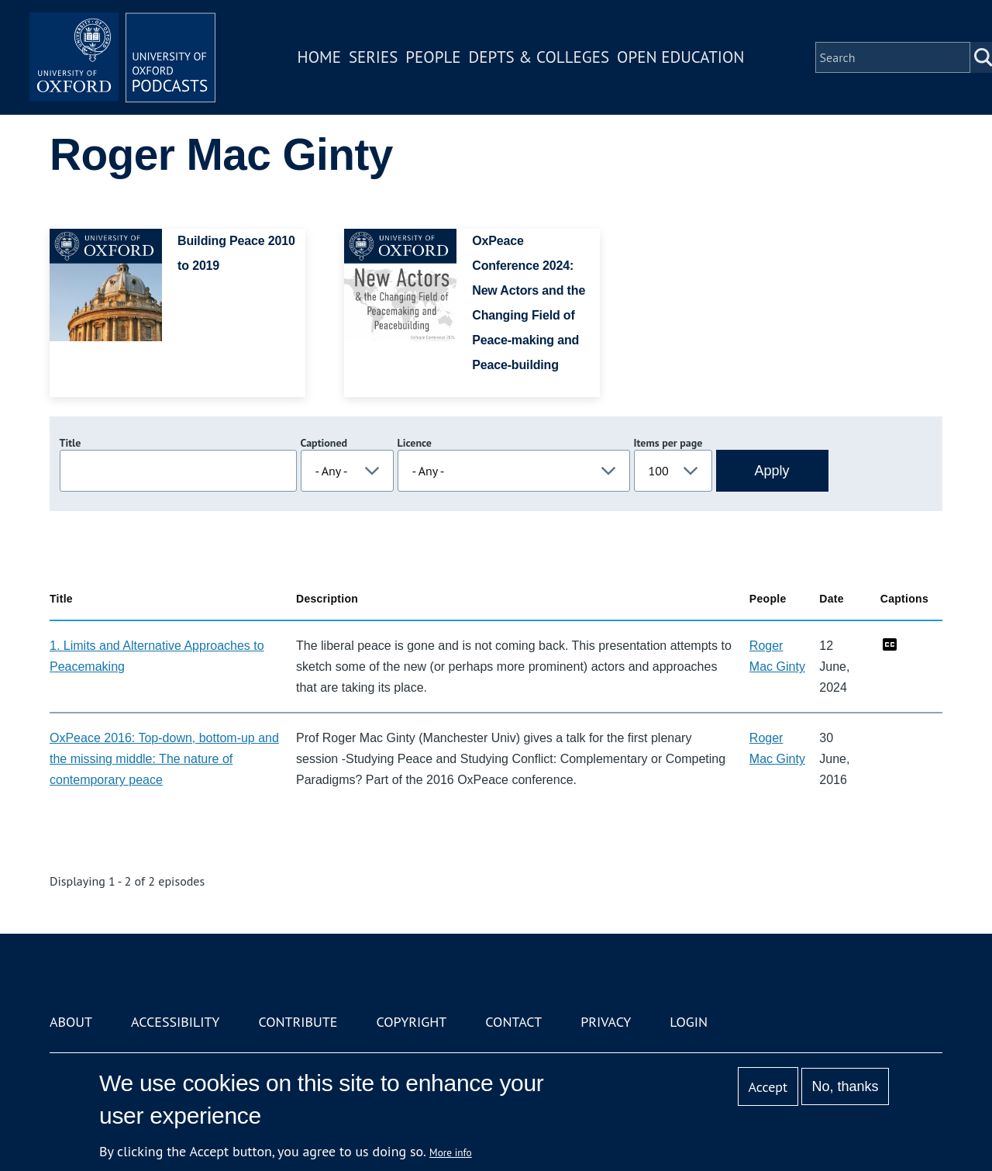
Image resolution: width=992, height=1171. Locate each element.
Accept (767, 1087)
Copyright (411, 1022)
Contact (513, 1022)
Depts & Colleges (539, 57)
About (71, 1022)
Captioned (324, 443)
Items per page (668, 443)
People (432, 57)
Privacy (605, 1022)
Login (689, 1022)
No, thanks (844, 1086)
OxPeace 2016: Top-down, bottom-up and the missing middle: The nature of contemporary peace (164, 758)
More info (450, 1152)
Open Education (680, 57)
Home (319, 57)
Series (373, 57)
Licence (415, 443)
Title (70, 443)
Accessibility (175, 1022)
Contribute (297, 1022)
